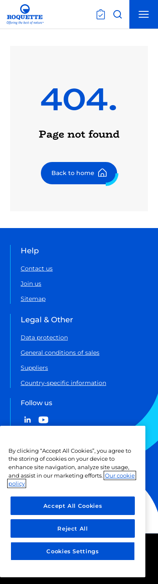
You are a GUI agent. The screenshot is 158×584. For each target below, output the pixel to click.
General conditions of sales (60, 352)
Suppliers (34, 368)
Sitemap (33, 299)
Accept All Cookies (72, 505)
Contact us (37, 268)
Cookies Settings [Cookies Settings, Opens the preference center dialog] (72, 551)
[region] (72, 501)
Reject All (72, 528)
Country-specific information (63, 383)
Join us (31, 283)
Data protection (44, 337)
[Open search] (117, 14)
